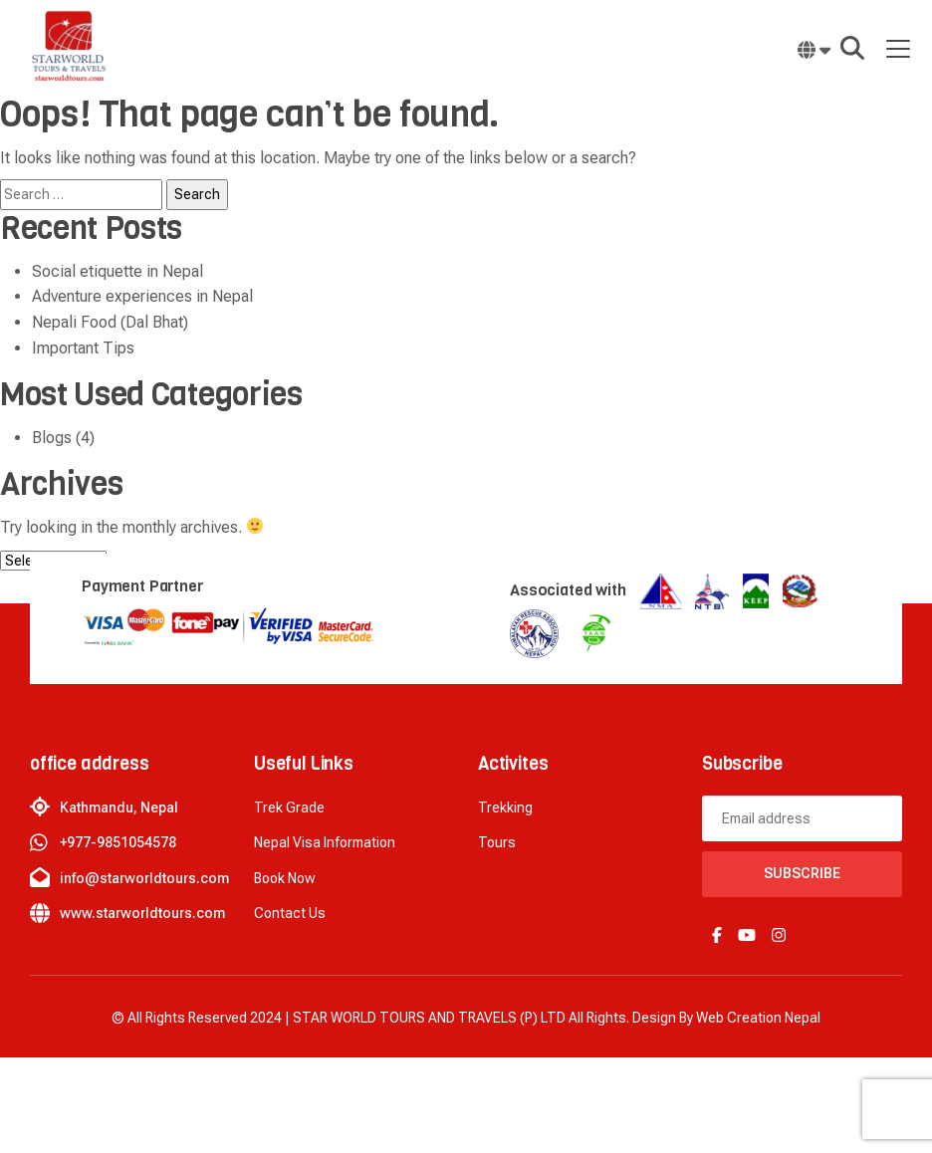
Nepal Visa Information (324, 842)
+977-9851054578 (118, 842)
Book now (285, 878)
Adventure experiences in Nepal (142, 296)
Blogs (52, 437)
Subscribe (802, 873)
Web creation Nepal (758, 1018)
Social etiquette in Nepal (117, 271)
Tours (497, 842)
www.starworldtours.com (142, 913)
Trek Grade (289, 807)
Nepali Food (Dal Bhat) (110, 322)
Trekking (505, 807)
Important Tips (83, 348)
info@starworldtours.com (144, 878)
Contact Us (290, 913)
